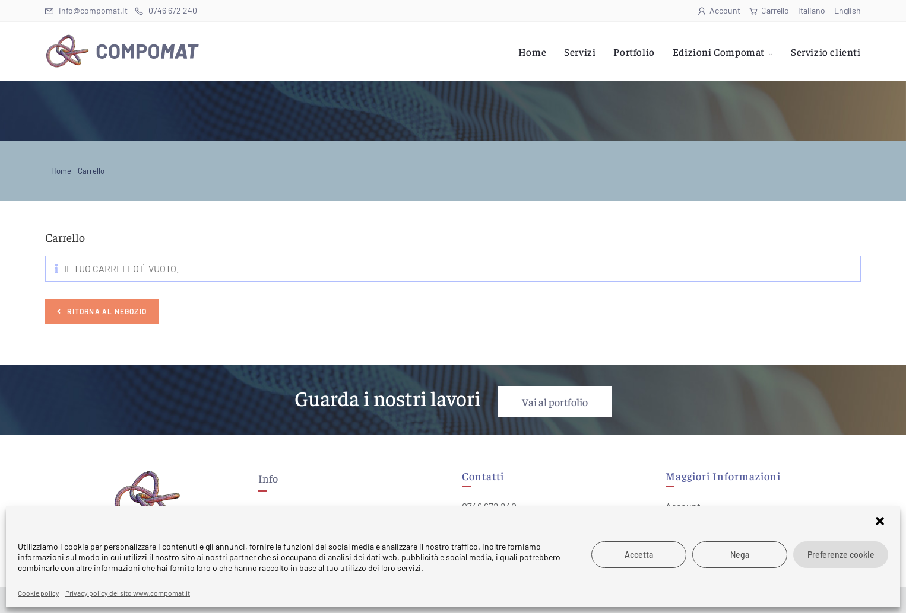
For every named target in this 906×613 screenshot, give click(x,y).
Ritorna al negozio (106, 311)
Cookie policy (38, 593)
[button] (881, 522)
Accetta (639, 555)
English (847, 10)
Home (61, 170)
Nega (739, 555)
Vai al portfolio (555, 401)
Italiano (811, 10)
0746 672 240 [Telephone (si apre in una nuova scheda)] (166, 10)
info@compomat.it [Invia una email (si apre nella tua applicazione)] (86, 10)
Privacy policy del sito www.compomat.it (127, 593)
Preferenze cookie (841, 555)
